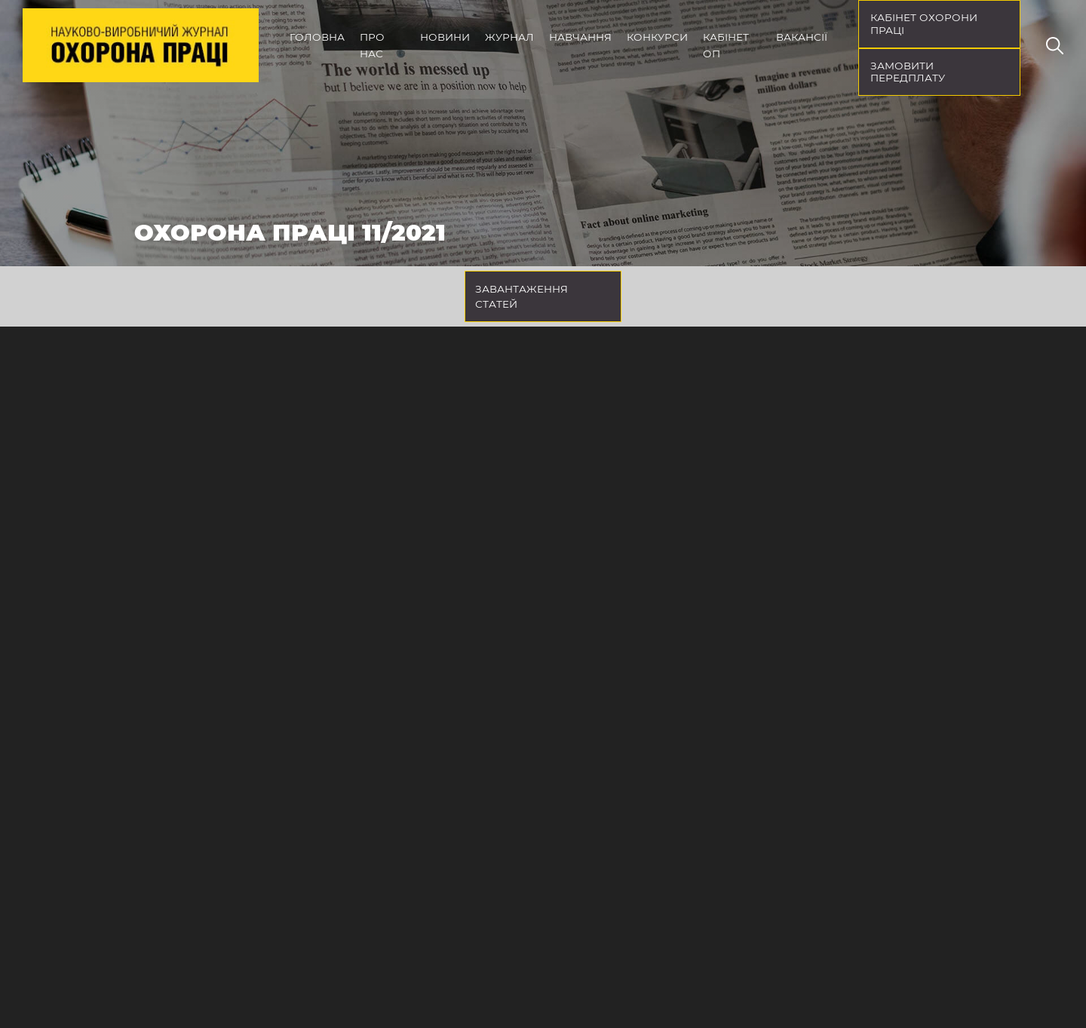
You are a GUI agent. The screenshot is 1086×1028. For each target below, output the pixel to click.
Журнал (509, 37)
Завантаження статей (521, 296)
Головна (317, 37)
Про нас (372, 45)
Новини (445, 37)
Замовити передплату (907, 72)
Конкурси (657, 37)
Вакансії (801, 37)
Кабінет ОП (726, 45)
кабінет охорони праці (923, 23)
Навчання (580, 37)
